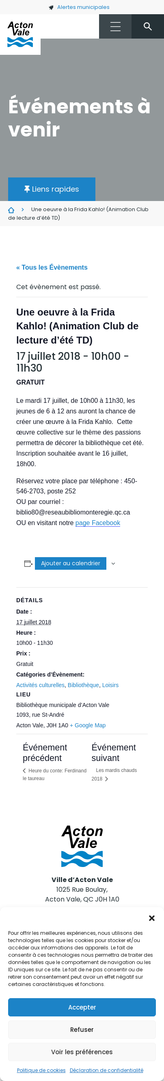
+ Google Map (88, 725)
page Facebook (98, 522)
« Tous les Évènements (52, 267)
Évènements (11, 210)
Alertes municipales (79, 7)
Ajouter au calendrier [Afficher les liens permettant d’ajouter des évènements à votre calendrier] (70, 563)
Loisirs (110, 685)
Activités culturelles (40, 685)
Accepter (82, 1007)
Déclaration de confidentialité (106, 1070)
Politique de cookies (41, 1070)
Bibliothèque (83, 685)
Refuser (82, 1029)
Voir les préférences (82, 1052)
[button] (152, 917)
